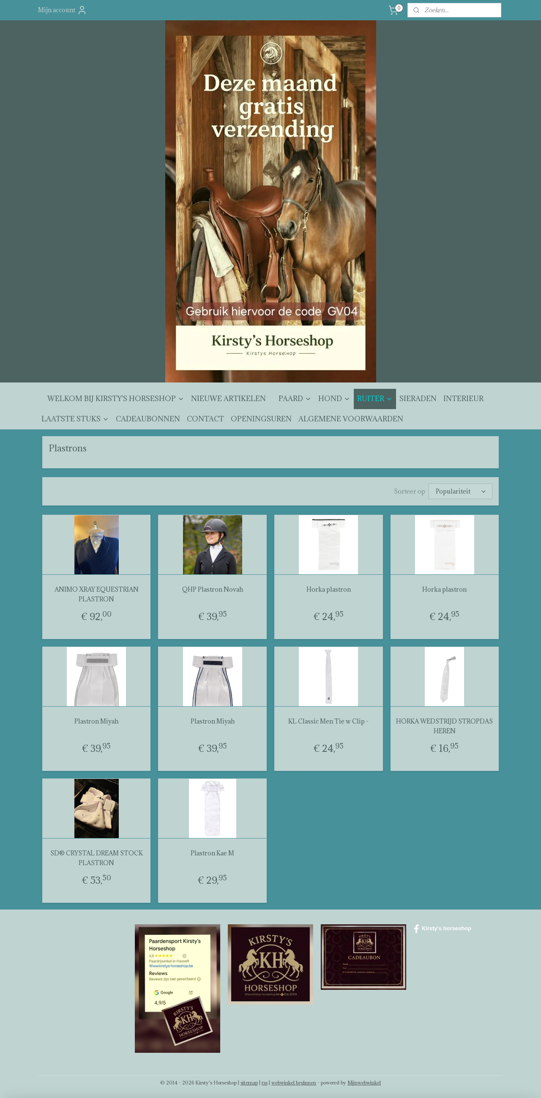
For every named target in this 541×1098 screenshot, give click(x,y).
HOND (334, 398)
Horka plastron (328, 589)
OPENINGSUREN (261, 418)
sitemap (249, 1082)
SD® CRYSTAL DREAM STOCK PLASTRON (96, 857)
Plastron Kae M (212, 853)
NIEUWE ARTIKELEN (228, 398)
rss (265, 1082)
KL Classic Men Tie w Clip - (328, 721)
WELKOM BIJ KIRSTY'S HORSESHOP (115, 398)
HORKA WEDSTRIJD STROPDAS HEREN (444, 726)
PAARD (295, 398)
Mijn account (62, 10)
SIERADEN (418, 398)
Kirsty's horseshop (442, 929)
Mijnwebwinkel (364, 1082)
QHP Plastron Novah (212, 589)
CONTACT (205, 418)
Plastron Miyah (96, 721)
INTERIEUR (463, 398)
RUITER (375, 398)
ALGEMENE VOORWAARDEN (350, 418)
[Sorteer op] (460, 491)
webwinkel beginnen (293, 1082)
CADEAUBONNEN (148, 418)
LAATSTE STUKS (75, 418)
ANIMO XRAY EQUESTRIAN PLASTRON (97, 594)
